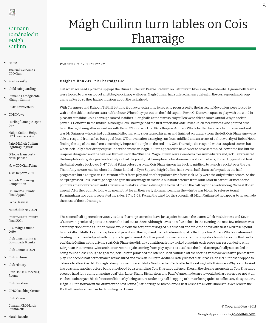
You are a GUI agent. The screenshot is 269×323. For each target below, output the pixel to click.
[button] (264, 5)
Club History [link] (17, 265)
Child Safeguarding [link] (22, 89)
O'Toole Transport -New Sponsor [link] (22, 156)
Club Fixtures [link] (18, 257)
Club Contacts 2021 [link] (22, 250)
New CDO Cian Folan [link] (23, 165)
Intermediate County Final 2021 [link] (23, 218)
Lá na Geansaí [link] (18, 202)
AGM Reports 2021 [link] (21, 173)
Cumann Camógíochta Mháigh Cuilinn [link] (24, 97)
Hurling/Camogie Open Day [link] (25, 123)
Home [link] (13, 63)
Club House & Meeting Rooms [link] (24, 273)
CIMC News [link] (16, 114)
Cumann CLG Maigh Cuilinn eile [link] (22, 307)
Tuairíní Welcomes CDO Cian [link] (22, 71)
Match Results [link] (19, 317)
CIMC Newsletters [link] (21, 107)
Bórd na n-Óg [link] (18, 81)
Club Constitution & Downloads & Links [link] (22, 240)
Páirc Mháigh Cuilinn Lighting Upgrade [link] (23, 145)
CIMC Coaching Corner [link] (24, 291)
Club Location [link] (18, 283)
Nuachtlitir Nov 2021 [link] (23, 210)
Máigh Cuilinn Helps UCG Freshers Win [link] (23, 134)
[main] (158, 33)
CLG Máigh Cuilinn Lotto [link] (22, 229)
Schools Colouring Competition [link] (21, 182)
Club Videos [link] (17, 298)
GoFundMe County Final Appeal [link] (22, 193)
